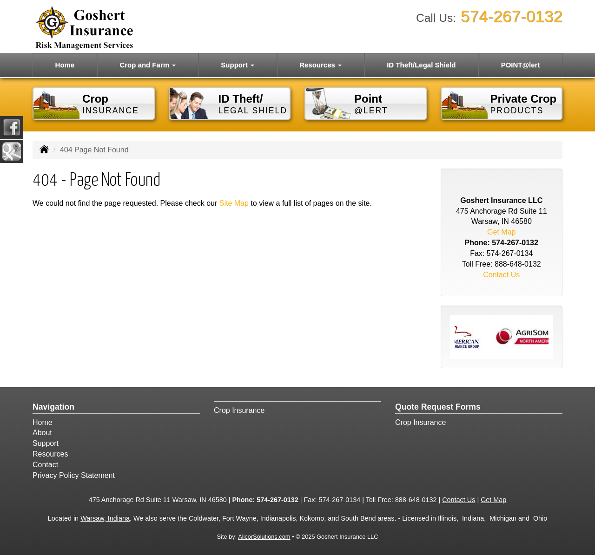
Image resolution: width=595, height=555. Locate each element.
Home (65, 65)
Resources (50, 454)
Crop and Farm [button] (147, 65)
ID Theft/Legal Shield (421, 65)
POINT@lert (520, 65)
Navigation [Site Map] (53, 406)
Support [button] (237, 65)
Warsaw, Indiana (105, 518)
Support (46, 443)
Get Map (501, 232)
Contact (45, 465)
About (42, 433)
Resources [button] (320, 65)
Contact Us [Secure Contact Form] (501, 275)
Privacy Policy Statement (74, 475)
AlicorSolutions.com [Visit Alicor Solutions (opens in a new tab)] (264, 536)
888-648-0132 (518, 264)
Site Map (234, 203)
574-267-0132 (511, 16)
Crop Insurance (239, 410)
